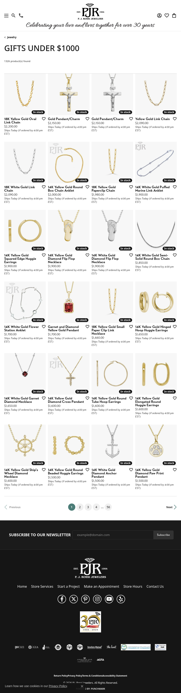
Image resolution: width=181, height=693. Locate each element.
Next (169, 507)
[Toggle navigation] (5, 15)
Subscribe (163, 535)
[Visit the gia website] (33, 647)
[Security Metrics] (160, 647)
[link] (21, 15)
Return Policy (61, 676)
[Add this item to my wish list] (42, 118)
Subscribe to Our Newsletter (40, 535)
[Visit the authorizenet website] (58, 647)
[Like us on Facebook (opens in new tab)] (62, 599)
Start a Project (68, 586)
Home (22, 586)
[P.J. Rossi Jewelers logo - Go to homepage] (90, 15)
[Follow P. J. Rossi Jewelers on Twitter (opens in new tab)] (73, 599)
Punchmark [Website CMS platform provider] (98, 688)
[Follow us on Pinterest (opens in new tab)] (85, 599)
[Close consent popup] (82, 686)
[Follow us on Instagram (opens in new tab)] (97, 599)
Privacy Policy (75, 676)
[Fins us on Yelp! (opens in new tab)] (121, 599)
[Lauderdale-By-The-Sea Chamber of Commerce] (136, 647)
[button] (13, 15)
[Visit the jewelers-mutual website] (94, 647)
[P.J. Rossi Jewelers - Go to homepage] (90, 567)
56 (108, 507)
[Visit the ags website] (84, 660)
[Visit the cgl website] (80, 647)
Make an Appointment (101, 586)
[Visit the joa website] (46, 647)
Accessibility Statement (115, 676)
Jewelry (11, 37)
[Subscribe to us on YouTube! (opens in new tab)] (109, 599)
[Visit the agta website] (100, 660)
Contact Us (155, 586)
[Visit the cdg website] (69, 647)
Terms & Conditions (92, 676)
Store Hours (132, 586)
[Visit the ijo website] (19, 647)
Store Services (42, 586)
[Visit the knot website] (111, 647)
